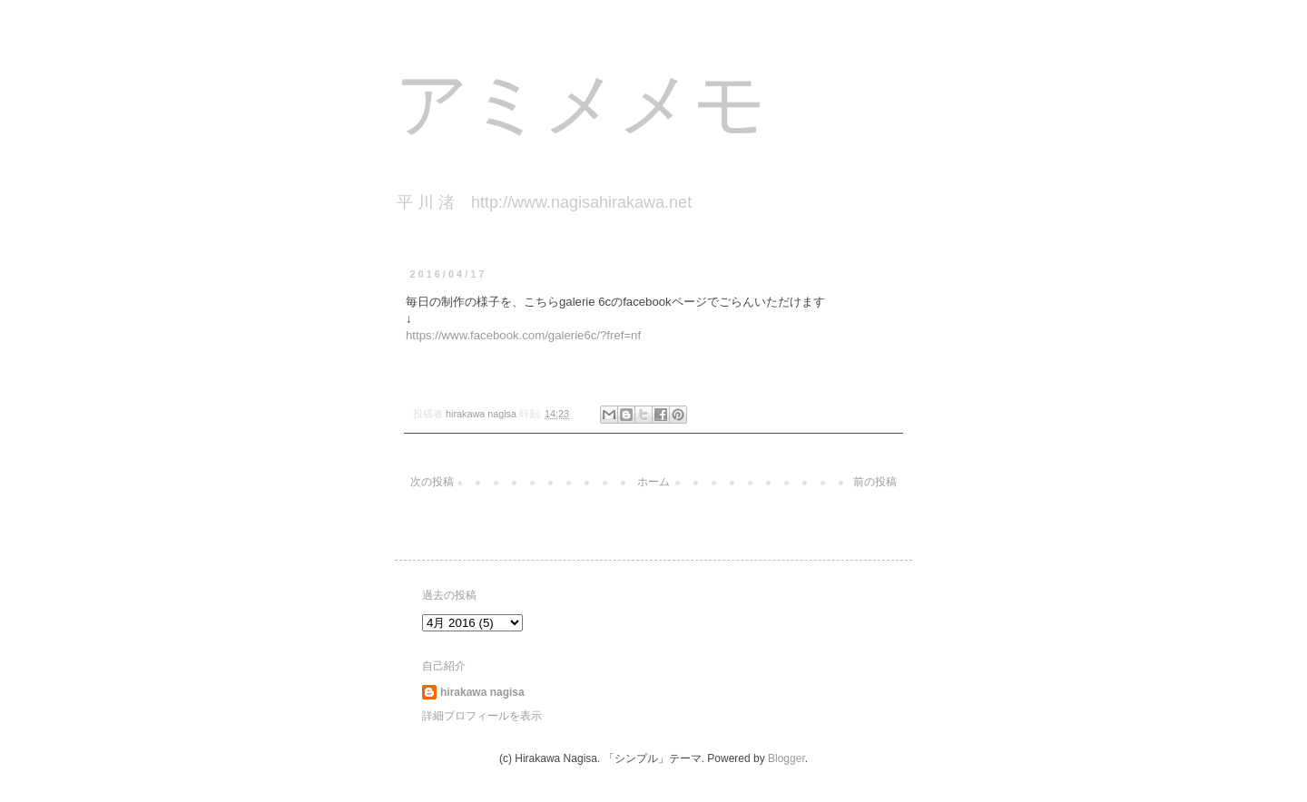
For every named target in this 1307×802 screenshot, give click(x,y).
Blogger (786, 758)
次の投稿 (432, 481)
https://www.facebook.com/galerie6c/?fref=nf (523, 335)
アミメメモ (581, 109)
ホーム (653, 481)
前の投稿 (875, 481)
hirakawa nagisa (482, 692)
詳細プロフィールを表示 (482, 715)
